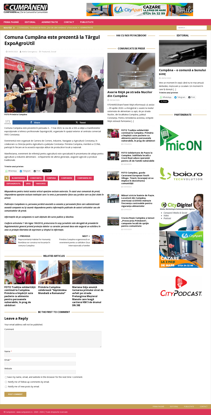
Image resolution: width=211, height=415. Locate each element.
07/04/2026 (127, 144)
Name (7, 351)
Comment (9, 329)
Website (8, 368)
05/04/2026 (127, 187)
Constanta (35, 178)
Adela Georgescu (29, 51)
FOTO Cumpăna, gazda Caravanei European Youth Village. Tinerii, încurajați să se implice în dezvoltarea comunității (137, 178)
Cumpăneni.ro (20, 204)
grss (28, 183)
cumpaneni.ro (84, 178)
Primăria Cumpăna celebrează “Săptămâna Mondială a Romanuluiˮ (52, 290)
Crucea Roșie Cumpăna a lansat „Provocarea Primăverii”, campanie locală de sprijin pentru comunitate (137, 222)
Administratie (50, 22)
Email (7, 359)
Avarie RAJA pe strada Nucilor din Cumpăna (129, 94)
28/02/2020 (166, 78)
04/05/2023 (13, 51)
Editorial (30, 22)
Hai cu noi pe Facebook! (131, 35)
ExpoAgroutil (14, 183)
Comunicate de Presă (131, 48)
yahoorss (41, 183)
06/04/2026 (127, 164)
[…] (174, 89)
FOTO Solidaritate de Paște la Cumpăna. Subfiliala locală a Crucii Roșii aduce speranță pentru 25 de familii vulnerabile (137, 156)
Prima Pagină (11, 22)
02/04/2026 (127, 209)
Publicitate (86, 22)
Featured (46, 51)
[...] (132, 121)
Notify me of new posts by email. (23, 386)
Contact (69, 22)
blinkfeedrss (18, 178)
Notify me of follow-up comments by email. (28, 381)
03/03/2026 (127, 229)
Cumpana (51, 178)
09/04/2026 (114, 100)
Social (53, 51)
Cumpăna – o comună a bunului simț (182, 72)
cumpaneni (66, 178)
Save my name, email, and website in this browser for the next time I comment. (45, 377)
